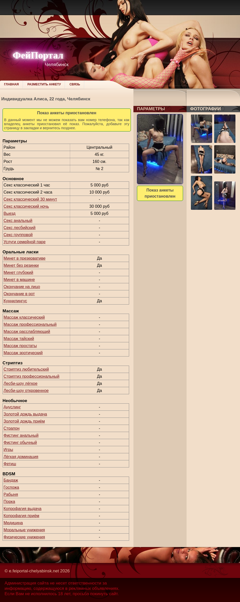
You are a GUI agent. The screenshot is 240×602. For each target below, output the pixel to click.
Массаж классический (24, 317)
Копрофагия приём (21, 516)
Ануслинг (12, 407)
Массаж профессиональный (30, 324)
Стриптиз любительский (26, 369)
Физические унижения (24, 537)
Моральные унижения (24, 530)
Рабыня (11, 494)
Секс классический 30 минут (30, 199)
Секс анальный (18, 220)
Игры (8, 449)
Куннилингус (15, 301)
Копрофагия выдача (23, 508)
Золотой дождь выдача (25, 414)
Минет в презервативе (25, 258)
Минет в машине (19, 279)
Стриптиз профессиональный (31, 376)
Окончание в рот (19, 294)
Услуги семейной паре (25, 242)
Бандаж (11, 480)
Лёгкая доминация (21, 457)
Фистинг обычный (20, 442)
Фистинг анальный (21, 435)
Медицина (13, 523)
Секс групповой (18, 235)
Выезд (9, 213)
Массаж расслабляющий (27, 331)
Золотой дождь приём (24, 421)
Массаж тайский (19, 338)
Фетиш (10, 464)
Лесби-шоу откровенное (26, 390)
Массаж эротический (23, 353)
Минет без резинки (21, 265)
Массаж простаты (20, 346)
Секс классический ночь (26, 206)
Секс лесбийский (19, 227)
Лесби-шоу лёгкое (20, 383)
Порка (9, 501)
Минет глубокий (18, 272)
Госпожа (11, 487)
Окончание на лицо (22, 287)
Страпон (11, 428)
